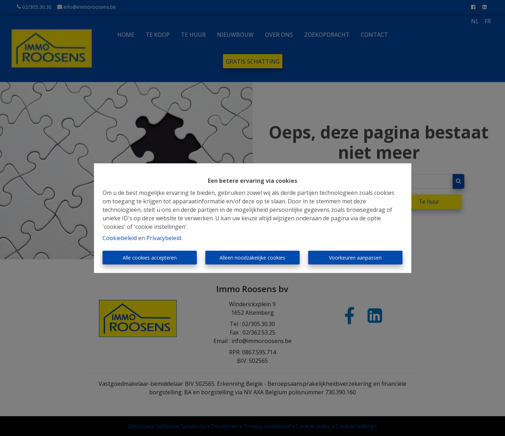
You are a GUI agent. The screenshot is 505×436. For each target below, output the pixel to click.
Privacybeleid (163, 238)
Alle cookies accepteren (150, 257)
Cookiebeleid (119, 238)
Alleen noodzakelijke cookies (252, 257)
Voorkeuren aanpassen (355, 257)
